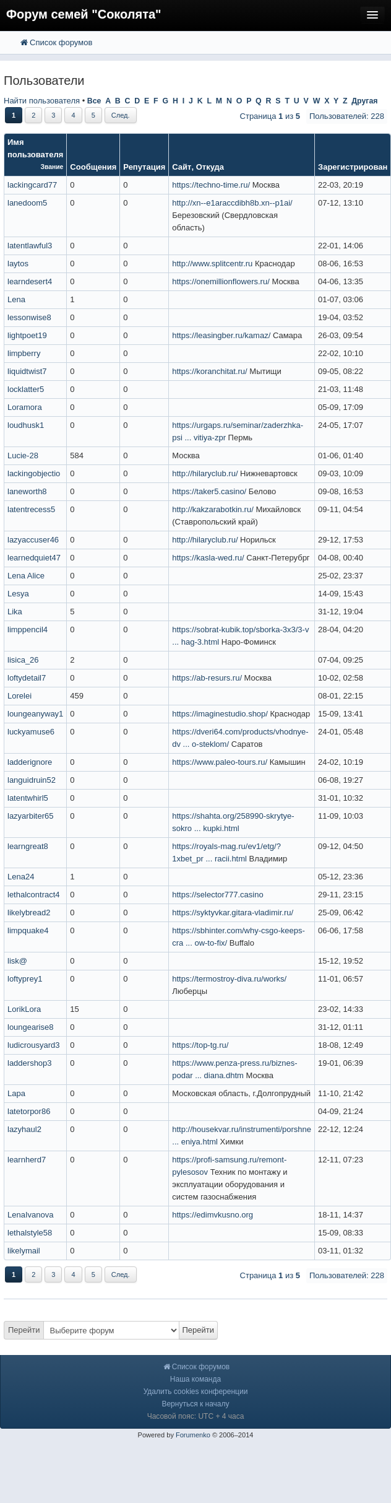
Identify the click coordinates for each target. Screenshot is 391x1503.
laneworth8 (27, 491)
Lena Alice (26, 575)
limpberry (23, 353)
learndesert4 (29, 281)
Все (94, 101)
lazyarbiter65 (30, 816)
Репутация (144, 167)
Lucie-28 (22, 455)
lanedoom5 (27, 202)
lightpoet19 (27, 335)
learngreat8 (27, 846)
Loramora (24, 407)
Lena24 (20, 876)
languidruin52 (31, 780)
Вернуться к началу (195, 1404)
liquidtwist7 (27, 371)
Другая (364, 101)
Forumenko (193, 1435)
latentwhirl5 (27, 798)
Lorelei (19, 695)
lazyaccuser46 (33, 539)
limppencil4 (27, 629)
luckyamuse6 (30, 731)
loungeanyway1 (35, 713)
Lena (16, 299)
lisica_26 (23, 659)
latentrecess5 (31, 509)
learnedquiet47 (34, 557)
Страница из (270, 116)
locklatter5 (25, 389)
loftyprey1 (24, 978)
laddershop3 (29, 1063)
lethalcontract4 (33, 894)
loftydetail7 (26, 677)
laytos (17, 263)
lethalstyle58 (29, 1232)
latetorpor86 (28, 1111)
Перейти (24, 1330)
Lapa (16, 1093)
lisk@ (17, 960)
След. (120, 115)
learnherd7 (26, 1159)
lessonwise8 (29, 317)
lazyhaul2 (24, 1129)
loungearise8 (30, 1027)
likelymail (23, 1250)
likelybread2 (28, 912)
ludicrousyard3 (33, 1045)
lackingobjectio (33, 473)
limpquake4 (28, 930)
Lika (14, 611)
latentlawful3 (29, 245)
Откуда (210, 167)
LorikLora (24, 1009)
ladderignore (29, 762)
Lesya (18, 593)
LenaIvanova (30, 1214)
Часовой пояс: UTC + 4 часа (195, 1416)
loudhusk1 (25, 425)
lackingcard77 (32, 185)
